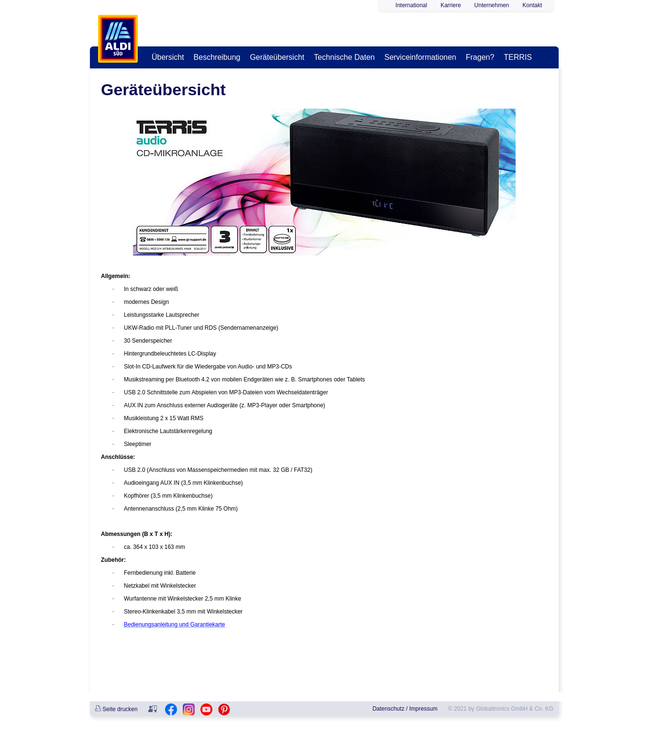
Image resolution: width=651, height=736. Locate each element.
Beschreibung (217, 57)
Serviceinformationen (420, 57)
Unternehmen (491, 5)
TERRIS (518, 57)
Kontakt (532, 5)
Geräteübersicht (277, 57)
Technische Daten (344, 57)
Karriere (451, 5)
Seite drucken (116, 709)
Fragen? (480, 57)
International (411, 5)
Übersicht (168, 57)
